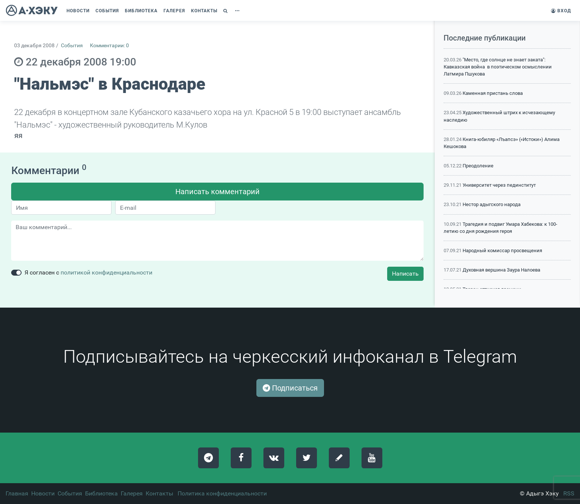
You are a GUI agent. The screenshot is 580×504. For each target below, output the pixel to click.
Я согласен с (88, 272)
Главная (17, 493)
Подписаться (290, 387)
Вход (561, 10)
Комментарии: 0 (109, 45)
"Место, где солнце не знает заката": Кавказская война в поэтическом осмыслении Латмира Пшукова (498, 67)
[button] (226, 10)
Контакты (159, 493)
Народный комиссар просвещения (502, 250)
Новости (43, 493)
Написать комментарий (217, 191)
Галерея (132, 493)
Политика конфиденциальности (222, 493)
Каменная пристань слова (493, 93)
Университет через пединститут (499, 185)
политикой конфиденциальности (106, 272)
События (72, 45)
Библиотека (101, 493)
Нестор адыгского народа (492, 204)
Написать (405, 273)
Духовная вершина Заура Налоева (501, 270)
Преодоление (478, 165)
